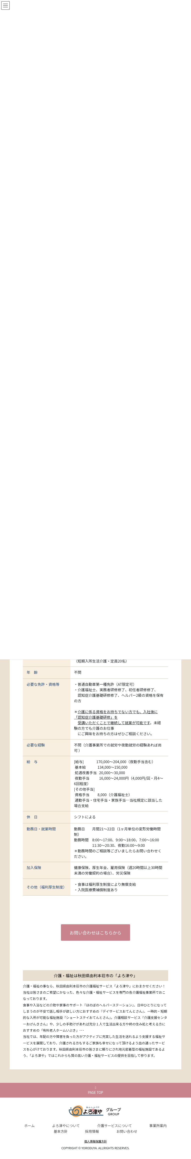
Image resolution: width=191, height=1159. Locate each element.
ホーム (29, 1125)
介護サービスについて (114, 1125)
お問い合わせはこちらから (95, 932)
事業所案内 (158, 1125)
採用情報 (92, 1131)
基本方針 (61, 1131)
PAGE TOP (95, 1090)
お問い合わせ (126, 1131)
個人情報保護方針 (95, 1141)
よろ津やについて (66, 1125)
